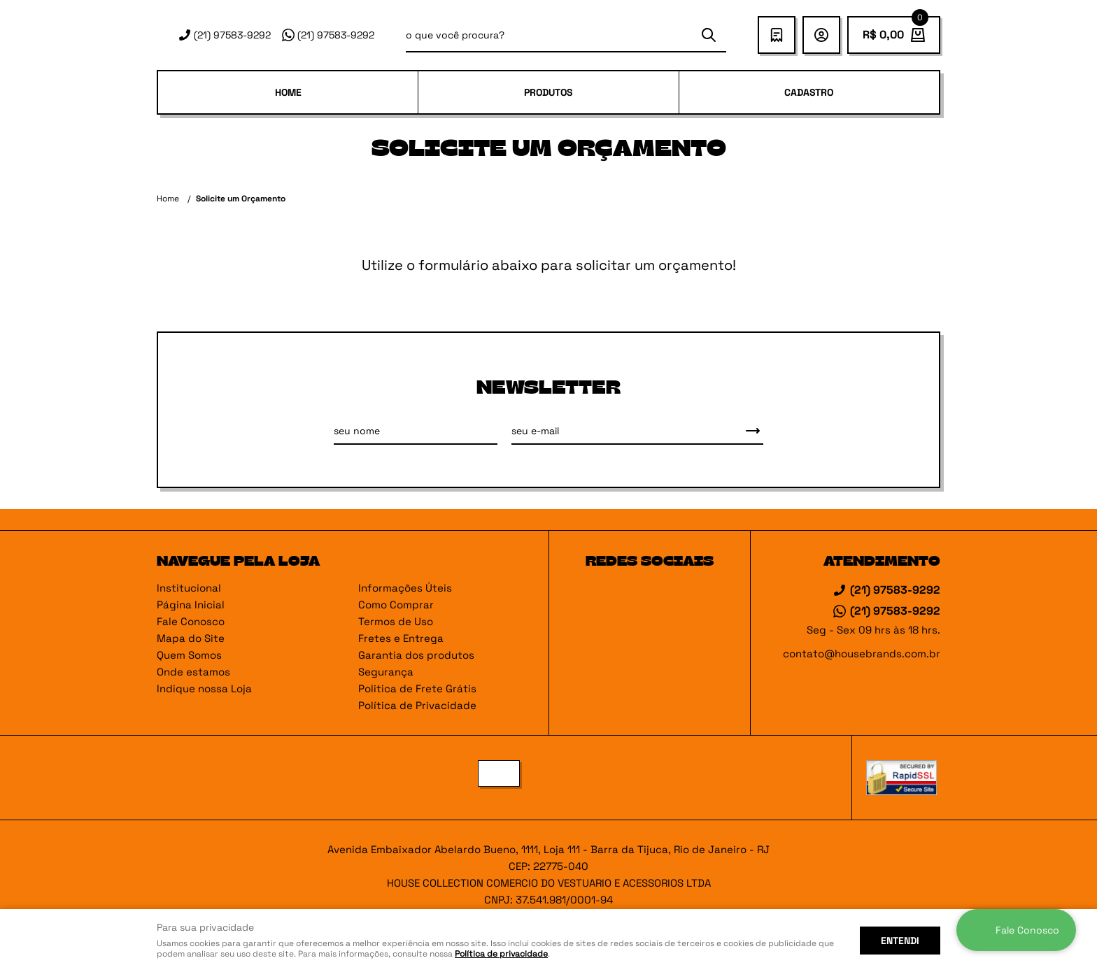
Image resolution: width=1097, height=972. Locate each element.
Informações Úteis (405, 587)
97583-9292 (232, 35)
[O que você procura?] (708, 34)
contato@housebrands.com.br (861, 653)
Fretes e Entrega (401, 638)
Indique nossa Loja (204, 688)
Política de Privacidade (417, 705)
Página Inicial (191, 604)
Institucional (189, 587)
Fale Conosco (191, 621)
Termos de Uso (395, 621)
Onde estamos (193, 671)
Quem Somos (189, 655)
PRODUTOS (548, 92)
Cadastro (808, 92)
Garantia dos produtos (416, 655)
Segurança (385, 671)
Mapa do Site (191, 638)
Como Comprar (396, 604)
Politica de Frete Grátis (417, 688)
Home (288, 92)
